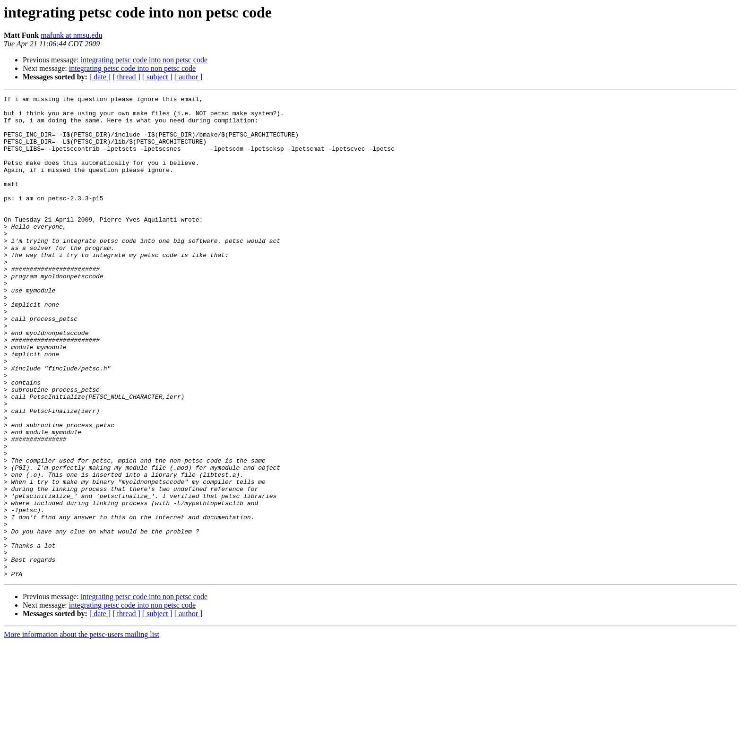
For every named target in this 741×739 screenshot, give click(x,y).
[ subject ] (157, 77)
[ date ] (100, 77)
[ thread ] (126, 77)
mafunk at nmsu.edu (71, 35)
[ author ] (188, 77)
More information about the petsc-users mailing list (81, 731)
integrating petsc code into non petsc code (144, 60)
